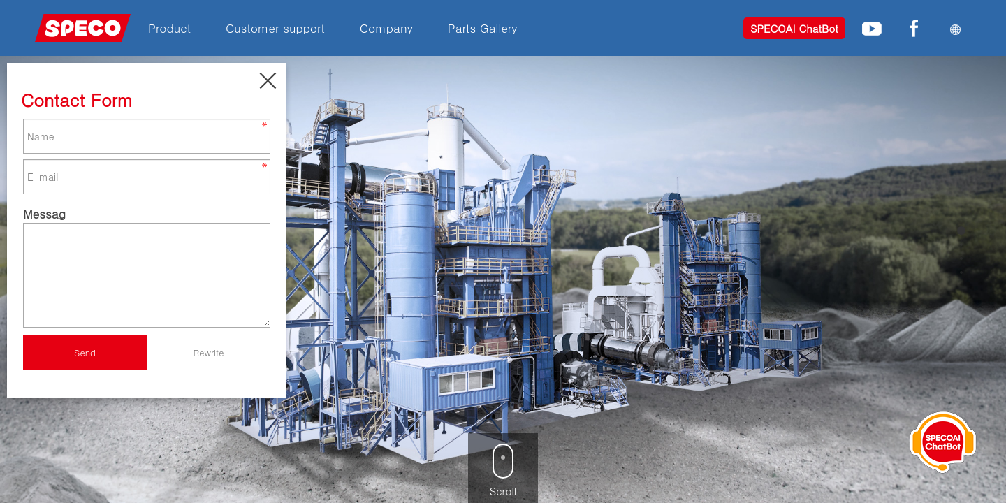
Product (169, 28)
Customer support (275, 28)
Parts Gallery (483, 28)
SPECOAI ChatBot (794, 28)
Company (386, 28)
